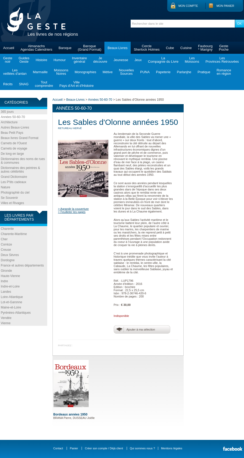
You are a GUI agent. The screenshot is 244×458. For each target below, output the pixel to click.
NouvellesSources (126, 72)
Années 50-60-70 (13, 117)
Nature (5, 187)
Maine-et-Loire (11, 307)
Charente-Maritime (14, 234)
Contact (58, 448)
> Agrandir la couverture (73, 208)
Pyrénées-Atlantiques (16, 313)
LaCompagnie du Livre (163, 59)
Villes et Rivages (12, 203)
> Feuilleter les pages (72, 212)
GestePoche (224, 47)
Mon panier (225, 5)
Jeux (137, 60)
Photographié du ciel (15, 192)
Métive (108, 72)
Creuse (6, 250)
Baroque (65, 48)
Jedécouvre (100, 59)
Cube (170, 48)
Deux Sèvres (10, 255)
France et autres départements (22, 265)
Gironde (6, 271)
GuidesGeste (24, 59)
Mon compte (188, 5)
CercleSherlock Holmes (147, 47)
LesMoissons (192, 59)
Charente (7, 229)
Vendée (6, 318)
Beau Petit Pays (12, 133)
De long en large (12, 154)
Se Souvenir (9, 198)
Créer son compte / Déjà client (104, 448)
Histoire (41, 60)
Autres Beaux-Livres (15, 127)
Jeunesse (121, 60)
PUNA (145, 72)
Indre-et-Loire (10, 286)
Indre (4, 281)
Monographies (85, 72)
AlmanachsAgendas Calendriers (36, 47)
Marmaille (40, 72)
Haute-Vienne (10, 276)
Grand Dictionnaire (14, 177)
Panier (74, 448)
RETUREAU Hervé (70, 128)
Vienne (5, 323)
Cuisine (186, 48)
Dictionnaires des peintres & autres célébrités (20, 169)
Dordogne (8, 260)
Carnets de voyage (14, 148)
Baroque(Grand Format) (89, 47)
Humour (60, 60)
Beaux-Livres (118, 48)
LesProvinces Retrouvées (222, 59)
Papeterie (163, 72)
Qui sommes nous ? (142, 448)
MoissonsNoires (61, 72)
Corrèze (6, 244)
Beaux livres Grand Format (19, 138)
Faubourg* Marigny (205, 47)
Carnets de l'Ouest (14, 143)
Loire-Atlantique (12, 297)
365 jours (7, 112)
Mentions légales (171, 448)
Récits (8, 84)
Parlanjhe (184, 72)
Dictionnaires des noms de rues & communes (23, 160)
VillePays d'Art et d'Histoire (76, 84)
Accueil (8, 48)
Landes (6, 292)
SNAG (24, 84)
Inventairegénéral (79, 59)
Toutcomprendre (44, 84)
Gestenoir (7, 59)
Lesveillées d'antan (14, 72)
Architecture (9, 122)
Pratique (204, 72)
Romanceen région (223, 72)
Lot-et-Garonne (11, 302)
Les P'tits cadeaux (13, 182)
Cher (4, 239)
